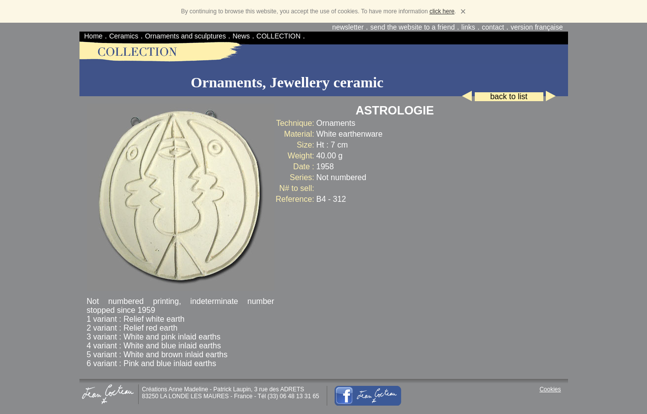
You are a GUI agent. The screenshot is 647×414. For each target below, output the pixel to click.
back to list (509, 96)
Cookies (550, 389)
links (468, 27)
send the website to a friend (412, 27)
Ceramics (123, 36)
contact (493, 27)
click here (442, 11)
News (241, 36)
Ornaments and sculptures (185, 36)
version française (537, 27)
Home (93, 36)
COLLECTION (279, 36)
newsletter (348, 27)
